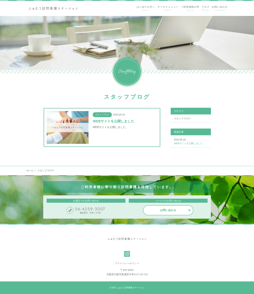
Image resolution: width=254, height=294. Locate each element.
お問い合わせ (168, 210)
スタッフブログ (182, 118)
